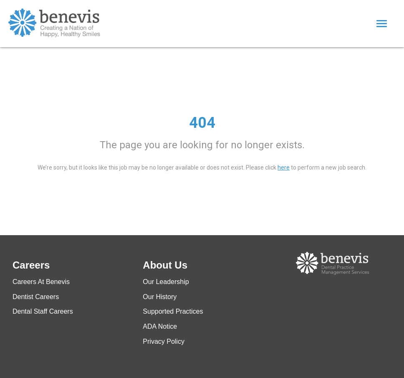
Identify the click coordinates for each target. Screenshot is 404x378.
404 (202, 123)
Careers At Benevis (41, 281)
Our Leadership (166, 281)
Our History (160, 296)
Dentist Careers (36, 296)
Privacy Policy (163, 341)
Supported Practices (173, 311)
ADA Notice (160, 326)
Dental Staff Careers (43, 311)
